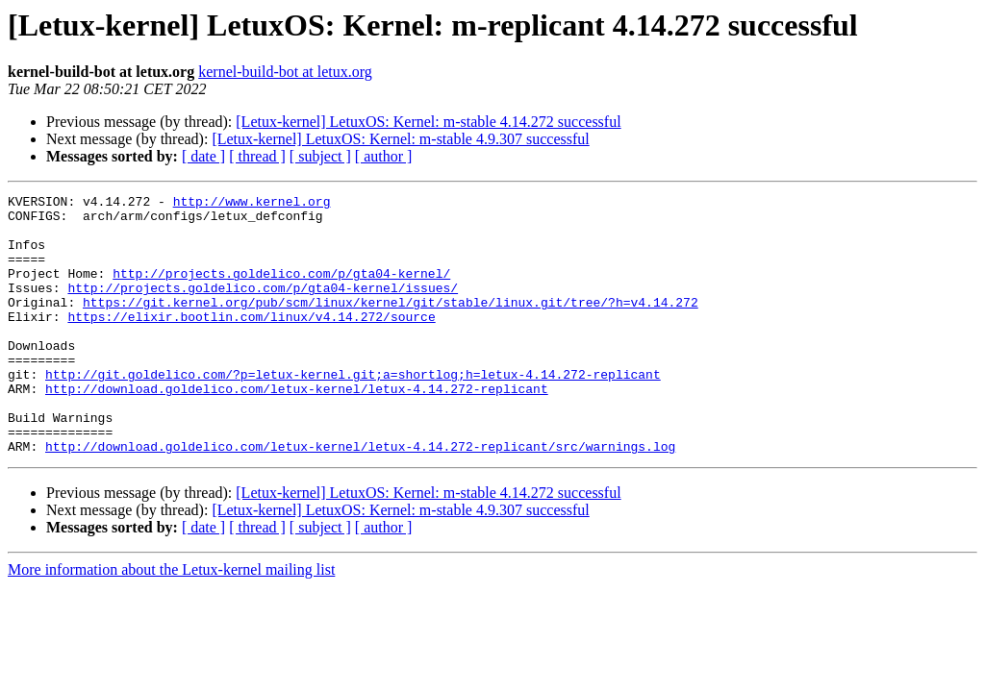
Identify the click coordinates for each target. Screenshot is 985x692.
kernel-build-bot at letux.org (285, 71)
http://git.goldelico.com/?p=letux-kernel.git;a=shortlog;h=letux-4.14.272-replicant (353, 411)
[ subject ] (320, 156)
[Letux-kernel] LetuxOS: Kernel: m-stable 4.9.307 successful (400, 139)
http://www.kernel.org (252, 203)
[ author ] (384, 156)
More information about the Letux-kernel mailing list (171, 621)
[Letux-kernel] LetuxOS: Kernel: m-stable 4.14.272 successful (428, 121)
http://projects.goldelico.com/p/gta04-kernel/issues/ (262, 307)
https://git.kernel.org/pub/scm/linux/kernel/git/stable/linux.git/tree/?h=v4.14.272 (390, 325)
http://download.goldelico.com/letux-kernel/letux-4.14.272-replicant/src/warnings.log (360, 498)
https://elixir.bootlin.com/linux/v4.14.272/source (251, 342)
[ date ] (203, 156)
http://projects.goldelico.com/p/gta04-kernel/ (281, 290)
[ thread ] (257, 156)
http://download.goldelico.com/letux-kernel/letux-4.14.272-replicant (296, 428)
